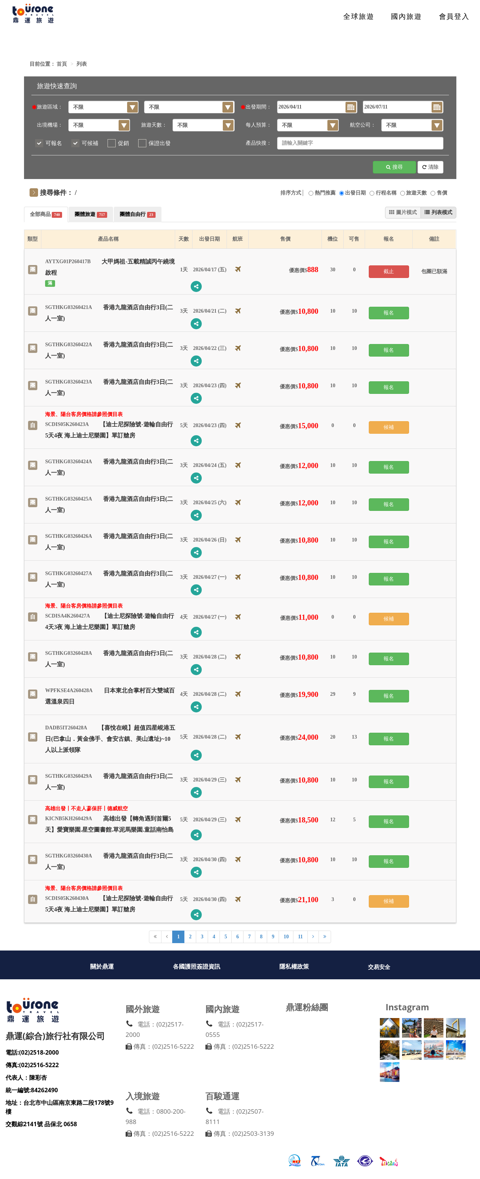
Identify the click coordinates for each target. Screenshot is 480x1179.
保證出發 (160, 143)
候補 (389, 427)
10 (286, 936)
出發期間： (259, 107)
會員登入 (454, 16)
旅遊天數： (154, 125)
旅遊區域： (50, 107)
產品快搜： (259, 143)
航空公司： (363, 125)
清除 (430, 167)
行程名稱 (386, 193)
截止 (389, 271)
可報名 (53, 143)
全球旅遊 (358, 16)
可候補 (90, 143)
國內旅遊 (406, 16)
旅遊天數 (416, 193)
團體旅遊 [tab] (91, 215)
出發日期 (355, 193)
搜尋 (394, 167)
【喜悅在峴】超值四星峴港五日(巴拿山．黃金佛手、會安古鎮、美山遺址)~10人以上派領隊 (110, 739)
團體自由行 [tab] (138, 215)
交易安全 (379, 967)
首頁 (62, 64)
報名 (389, 313)
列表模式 (438, 212)
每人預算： (259, 125)
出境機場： (50, 125)
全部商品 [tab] (46, 215)
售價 (442, 193)
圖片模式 (403, 212)
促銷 (123, 143)
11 (300, 936)
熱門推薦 (325, 193)
